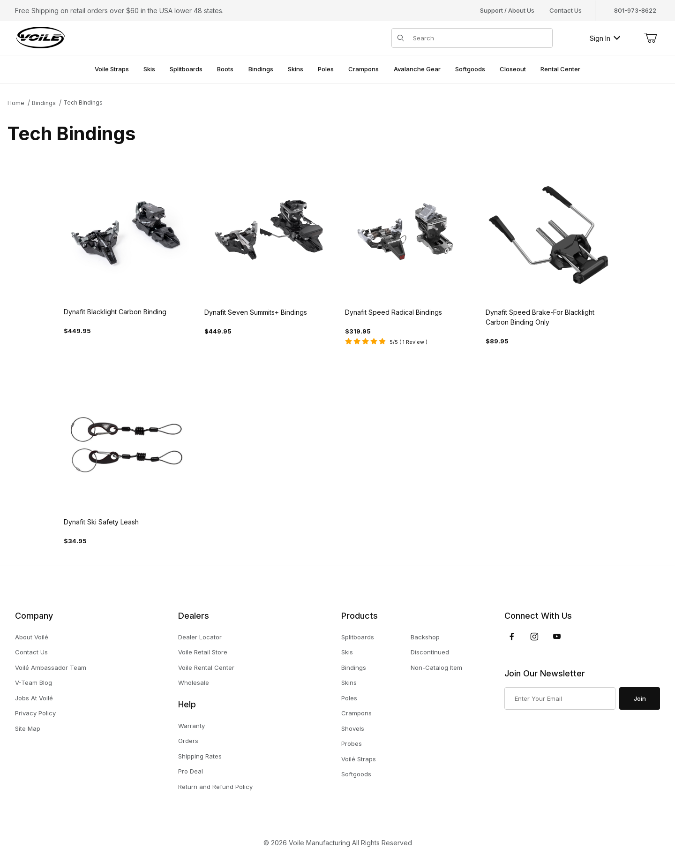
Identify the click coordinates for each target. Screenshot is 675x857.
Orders (188, 740)
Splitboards (357, 637)
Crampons (356, 713)
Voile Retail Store (202, 652)
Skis (347, 652)
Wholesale (193, 682)
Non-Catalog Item (436, 667)
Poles (349, 698)
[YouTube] (556, 636)
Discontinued (430, 652)
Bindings (44, 102)
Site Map (27, 728)
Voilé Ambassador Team (50, 667)
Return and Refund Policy (215, 786)
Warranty (191, 725)
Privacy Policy (35, 713)
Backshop (425, 637)
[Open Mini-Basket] (650, 38)
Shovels (352, 728)
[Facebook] (511, 636)
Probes (351, 743)
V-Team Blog (33, 682)
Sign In (605, 38)
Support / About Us (507, 10)
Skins (349, 682)
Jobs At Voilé (34, 698)
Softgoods (356, 774)
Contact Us (565, 10)
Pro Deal (190, 771)
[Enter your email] (559, 698)
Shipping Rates (200, 756)
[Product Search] (479, 38)
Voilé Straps (358, 759)
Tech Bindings (83, 102)
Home (16, 102)
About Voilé (31, 637)
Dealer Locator (200, 637)
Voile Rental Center (206, 667)
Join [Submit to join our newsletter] (640, 698)
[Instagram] (534, 636)
